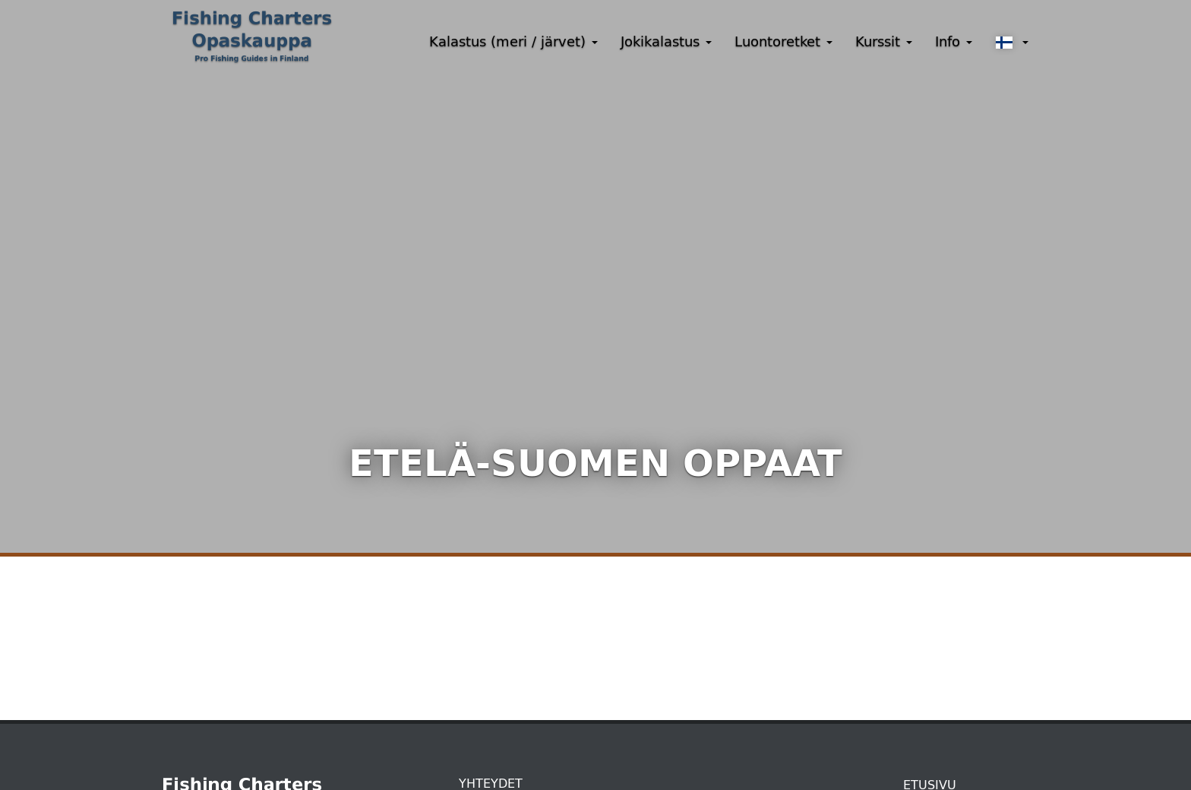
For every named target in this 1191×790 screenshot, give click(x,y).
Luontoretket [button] (783, 41)
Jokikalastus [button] (666, 41)
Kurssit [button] (883, 41)
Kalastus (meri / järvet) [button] (513, 41)
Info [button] (953, 41)
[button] (1012, 42)
